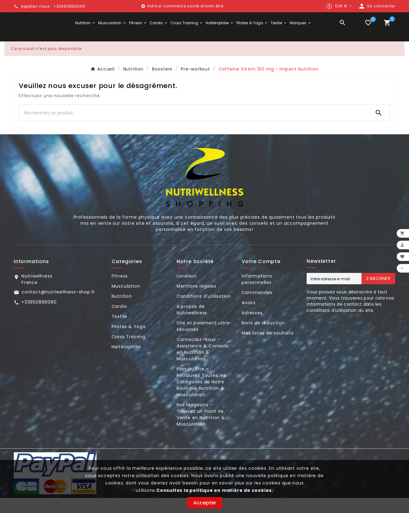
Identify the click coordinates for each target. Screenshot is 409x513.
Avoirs (249, 318)
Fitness (120, 291)
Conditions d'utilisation (204, 311)
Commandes (257, 307)
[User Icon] (376, 6)
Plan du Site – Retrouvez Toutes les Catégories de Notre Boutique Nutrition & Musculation (201, 397)
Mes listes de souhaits (268, 348)
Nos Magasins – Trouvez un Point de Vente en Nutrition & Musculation (201, 429)
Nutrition (122, 311)
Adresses (252, 328)
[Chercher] (193, 128)
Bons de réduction (263, 338)
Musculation (126, 301)
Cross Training (128, 352)
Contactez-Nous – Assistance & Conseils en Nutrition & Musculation (202, 364)
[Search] (379, 128)
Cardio (119, 321)
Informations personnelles (257, 294)
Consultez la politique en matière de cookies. (214, 490)
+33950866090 (39, 317)
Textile (120, 331)
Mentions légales (196, 301)
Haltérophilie (126, 362)
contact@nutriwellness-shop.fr (58, 307)
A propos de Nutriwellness (192, 324)
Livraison (187, 291)
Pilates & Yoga (129, 342)
